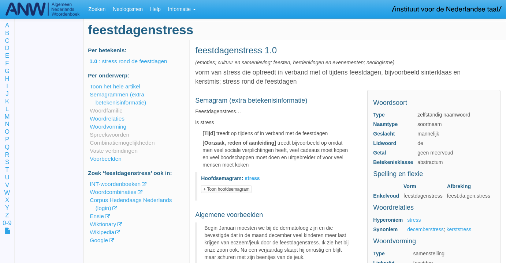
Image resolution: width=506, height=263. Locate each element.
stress (414, 220)
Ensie (97, 216)
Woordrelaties (107, 118)
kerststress (459, 229)
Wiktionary (103, 224)
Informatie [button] (182, 9)
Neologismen (128, 9)
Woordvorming (108, 126)
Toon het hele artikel (115, 86)
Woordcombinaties (113, 192)
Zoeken (97, 9)
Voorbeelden (105, 159)
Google (99, 240)
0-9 (7, 223)
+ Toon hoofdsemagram (226, 189)
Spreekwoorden (109, 135)
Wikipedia (102, 232)
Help (155, 9)
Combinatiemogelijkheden (122, 143)
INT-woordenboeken (115, 184)
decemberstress (425, 229)
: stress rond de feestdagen (133, 61)
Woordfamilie (106, 110)
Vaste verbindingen (114, 151)
